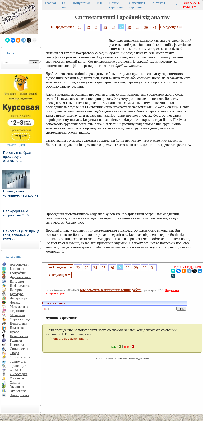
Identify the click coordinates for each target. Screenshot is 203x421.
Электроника (19, 395)
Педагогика (18, 323)
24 (97, 27)
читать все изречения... (70, 338)
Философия (18, 374)
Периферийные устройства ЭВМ (16, 213)
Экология (17, 387)
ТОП (99, 3)
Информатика (20, 285)
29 (137, 27)
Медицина (17, 311)
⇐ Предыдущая (62, 27)
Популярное (82, 3)
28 (129, 27)
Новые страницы (116, 5)
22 (80, 27)
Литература (18, 298)
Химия (15, 382)
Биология (17, 269)
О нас (64, 5)
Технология (18, 361)
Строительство (21, 357)
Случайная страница (137, 5)
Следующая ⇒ (171, 27)
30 (146, 27)
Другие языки (20, 277)
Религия (16, 340)
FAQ (174, 3)
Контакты (158, 3)
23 (88, 27)
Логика (15, 302)
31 (154, 27)
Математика (19, 307)
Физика (15, 370)
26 (113, 27)
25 (105, 27)
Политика (17, 328)
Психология (19, 336)
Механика (17, 315)
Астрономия (19, 264)
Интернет (17, 281)
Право (14, 332)
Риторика (17, 344)
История (16, 290)
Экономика (18, 391)
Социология (19, 349)
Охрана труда (20, 319)
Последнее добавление (138, 358)
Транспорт (18, 366)
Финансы (17, 378)
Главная (50, 3)
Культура (17, 294)
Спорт (14, 353)
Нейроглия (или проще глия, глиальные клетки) (21, 235)
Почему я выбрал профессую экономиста (17, 157)
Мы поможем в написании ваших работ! (110, 290)
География (18, 273)
